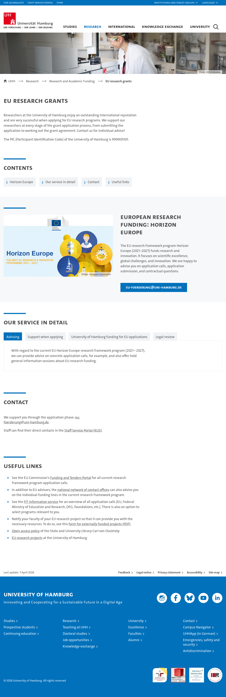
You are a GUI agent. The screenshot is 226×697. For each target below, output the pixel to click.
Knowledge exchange (162, 26)
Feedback (124, 572)
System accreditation (215, 671)
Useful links (120, 182)
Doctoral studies (75, 633)
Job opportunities (76, 640)
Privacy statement (169, 572)
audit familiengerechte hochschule (159, 673)
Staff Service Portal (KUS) (83, 430)
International (121, 26)
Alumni (133, 640)
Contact (93, 182)
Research (92, 26)
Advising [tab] (12, 337)
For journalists (14, 2)
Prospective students (19, 627)
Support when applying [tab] (45, 337)
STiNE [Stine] (60, 2)
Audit (174, 670)
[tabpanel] (113, 356)
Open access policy (26, 531)
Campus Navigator (197, 627)
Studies (70, 26)
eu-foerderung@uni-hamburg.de (154, 287)
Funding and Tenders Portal (70, 477)
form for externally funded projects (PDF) (99, 524)
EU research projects (27, 538)
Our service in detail (60, 182)
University (200, 26)
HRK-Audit (195, 670)
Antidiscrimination (197, 651)
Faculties (135, 633)
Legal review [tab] (165, 337)
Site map (214, 572)
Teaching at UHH (75, 627)
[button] (176, 2)
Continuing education (20, 633)
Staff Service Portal (40, 2)
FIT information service (41, 501)
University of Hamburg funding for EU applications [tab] (109, 337)
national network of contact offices (83, 489)
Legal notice (143, 572)
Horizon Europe (21, 182)
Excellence (136, 627)
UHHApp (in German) (199, 633)
